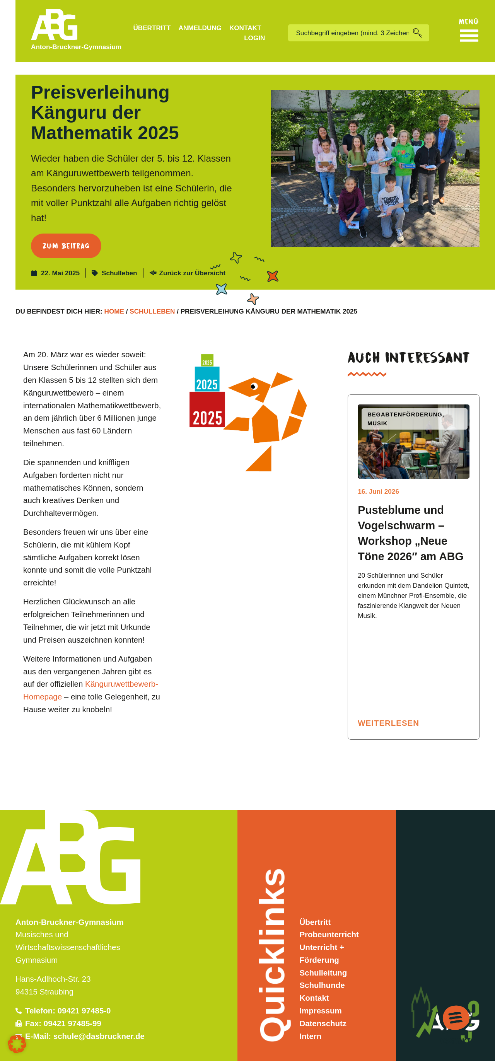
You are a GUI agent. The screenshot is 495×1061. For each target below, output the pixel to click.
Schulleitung (323, 959)
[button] (17, 1044)
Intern (310, 1023)
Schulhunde (322, 972)
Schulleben (119, 260)
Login (254, 38)
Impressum (320, 997)
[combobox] (350, 32)
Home (114, 298)
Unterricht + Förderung (321, 941)
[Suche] (421, 32)
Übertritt (152, 28)
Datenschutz (322, 1010)
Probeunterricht (329, 922)
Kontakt (245, 28)
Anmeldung (200, 28)
